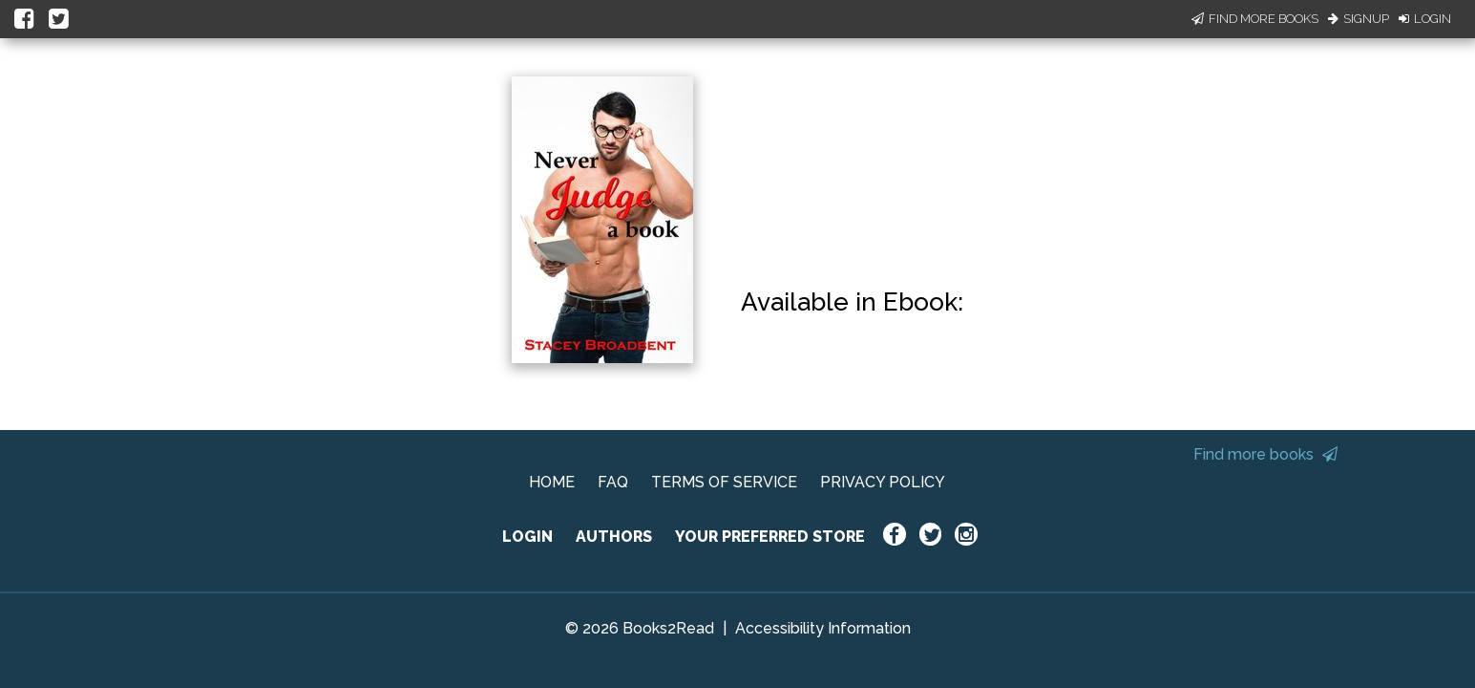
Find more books (1265, 454)
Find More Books (1254, 18)
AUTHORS (614, 536)
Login (1425, 18)
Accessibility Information (823, 628)
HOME (552, 482)
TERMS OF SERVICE (724, 482)
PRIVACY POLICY (882, 482)
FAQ (613, 482)
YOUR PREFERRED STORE (770, 536)
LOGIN (527, 536)
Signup (1358, 18)
